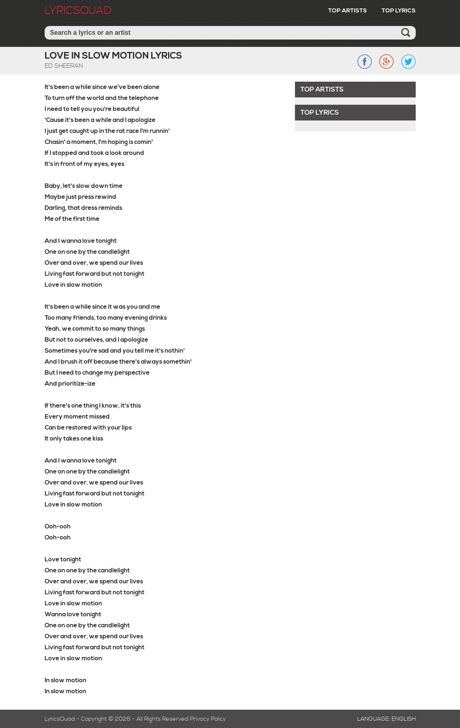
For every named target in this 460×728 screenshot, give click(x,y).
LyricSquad (78, 11)
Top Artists (347, 10)
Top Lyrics (399, 10)
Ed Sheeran (64, 66)
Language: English (386, 719)
